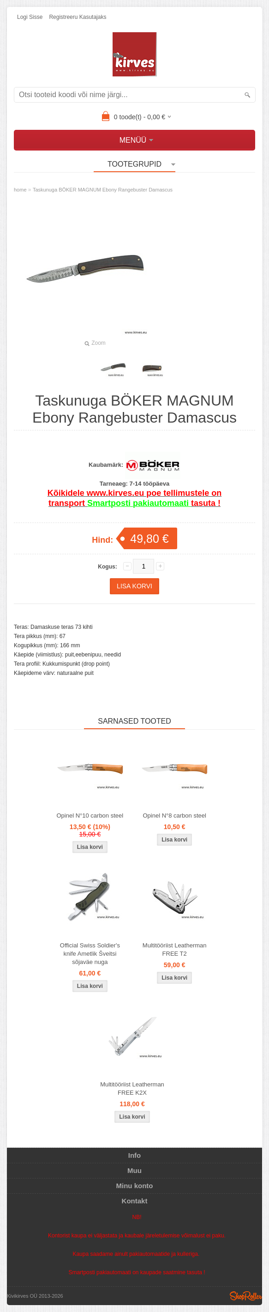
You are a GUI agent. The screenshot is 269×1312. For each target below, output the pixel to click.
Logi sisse (29, 17)
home (20, 189)
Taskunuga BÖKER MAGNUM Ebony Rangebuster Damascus (103, 189)
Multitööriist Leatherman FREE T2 (175, 949)
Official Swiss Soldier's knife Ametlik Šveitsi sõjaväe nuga (90, 953)
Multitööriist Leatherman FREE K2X (132, 1088)
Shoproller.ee (246, 1295)
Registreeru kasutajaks (77, 17)
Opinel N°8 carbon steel (174, 815)
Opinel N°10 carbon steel (89, 815)
